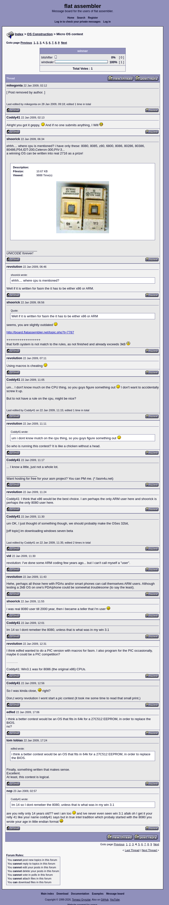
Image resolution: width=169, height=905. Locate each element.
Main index (47, 893)
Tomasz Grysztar (81, 899)
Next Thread (149, 850)
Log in (107, 21)
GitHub (105, 899)
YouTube (114, 899)
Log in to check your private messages (78, 21)
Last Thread (132, 850)
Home (70, 17)
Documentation (80, 893)
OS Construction (40, 34)
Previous (26, 42)
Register (93, 17)
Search (81, 17)
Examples (98, 893)
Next (64, 42)
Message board (115, 893)
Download (62, 893)
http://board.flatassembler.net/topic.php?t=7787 (40, 332)
